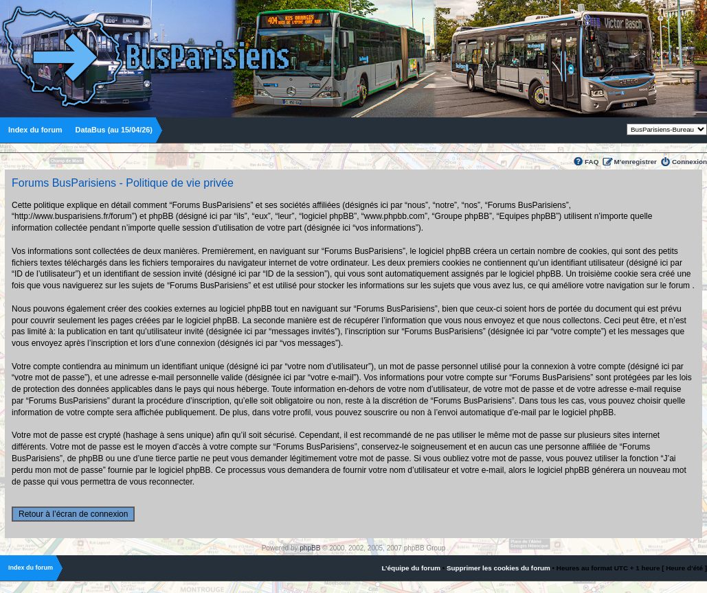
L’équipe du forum (410, 568)
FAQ (591, 161)
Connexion (689, 161)
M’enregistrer (635, 161)
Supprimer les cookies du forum (498, 568)
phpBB (310, 548)
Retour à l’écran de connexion (73, 514)
